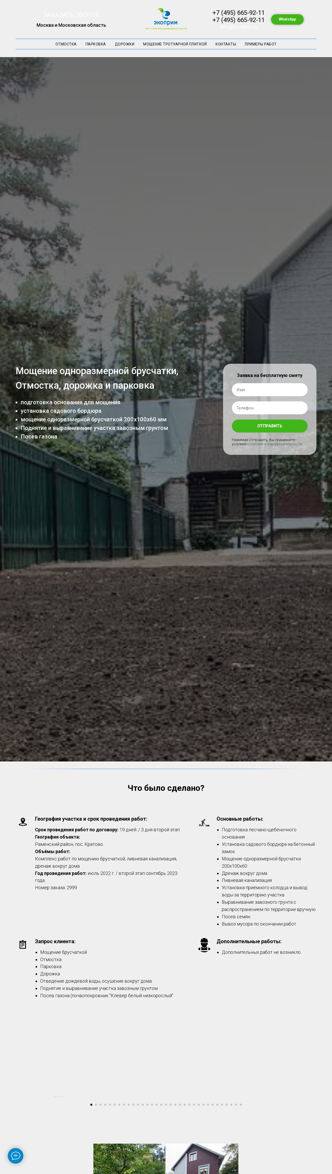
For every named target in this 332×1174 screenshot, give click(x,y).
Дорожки (125, 44)
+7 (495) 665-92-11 (238, 12)
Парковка (96, 44)
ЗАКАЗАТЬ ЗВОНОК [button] (71, 14)
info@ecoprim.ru (239, 27)
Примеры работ (261, 44)
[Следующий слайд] (277, 1148)
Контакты (226, 44)
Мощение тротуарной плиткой (175, 44)
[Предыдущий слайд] (54, 1148)
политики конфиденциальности (274, 444)
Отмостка (66, 44)
